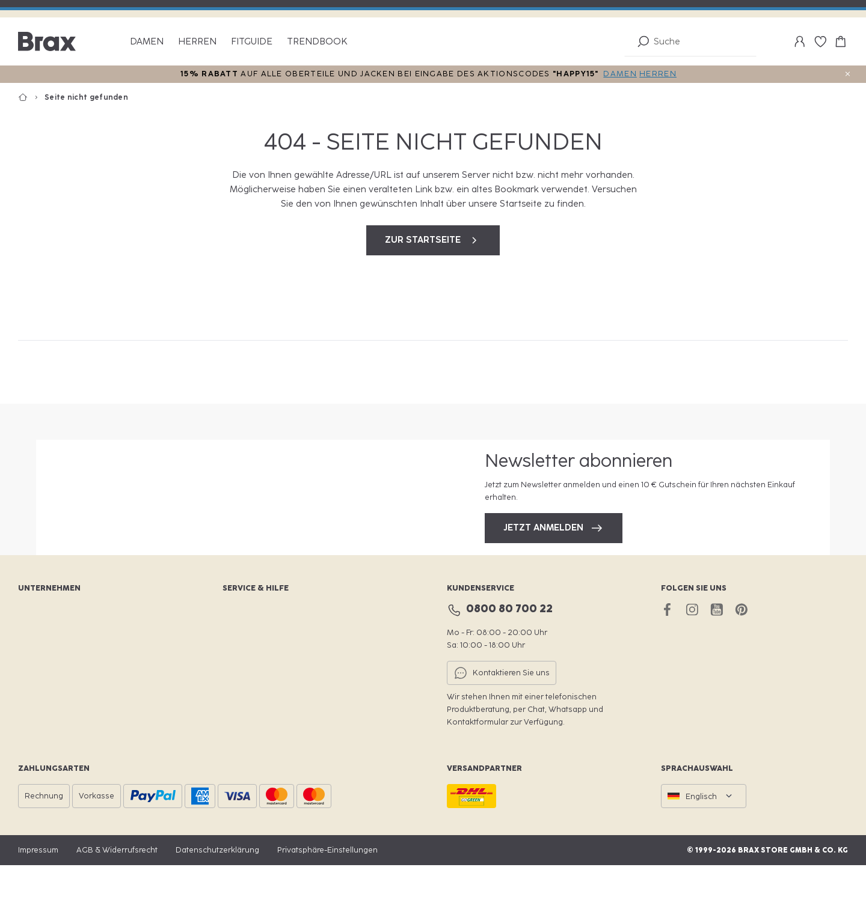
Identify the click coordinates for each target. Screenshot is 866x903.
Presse (30, 730)
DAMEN (620, 73)
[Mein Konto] (800, 41)
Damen (147, 41)
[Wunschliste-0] (820, 41)
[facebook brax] (667, 647)
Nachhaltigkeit (45, 689)
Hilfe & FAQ (243, 730)
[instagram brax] (692, 647)
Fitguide (251, 41)
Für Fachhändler (48, 710)
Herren (197, 41)
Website (33, 648)
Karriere (33, 669)
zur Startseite (433, 240)
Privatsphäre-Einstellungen (327, 887)
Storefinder (243, 669)
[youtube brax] (716, 647)
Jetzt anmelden (553, 547)
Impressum (38, 887)
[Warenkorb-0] (841, 41)
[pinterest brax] (741, 647)
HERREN (658, 73)
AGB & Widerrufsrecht (117, 887)
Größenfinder (248, 689)
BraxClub (239, 648)
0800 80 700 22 (509, 647)
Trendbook (317, 41)
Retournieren (247, 710)
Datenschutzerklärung (217, 887)
